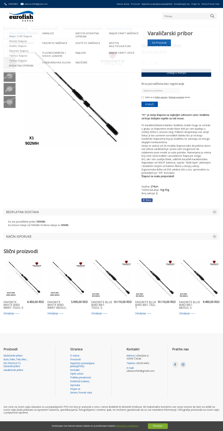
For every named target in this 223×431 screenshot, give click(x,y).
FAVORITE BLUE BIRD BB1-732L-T (145, 305)
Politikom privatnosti (176, 97)
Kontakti (75, 370)
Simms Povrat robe (211, 4)
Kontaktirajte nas (182, 4)
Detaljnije (11, 313)
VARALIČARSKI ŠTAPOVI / (52, 39)
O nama (74, 355)
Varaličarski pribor (119, 28)
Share (147, 200)
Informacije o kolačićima (127, 426)
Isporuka (75, 385)
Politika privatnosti (80, 377)
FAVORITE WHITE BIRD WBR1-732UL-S (13, 305)
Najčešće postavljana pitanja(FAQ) (157, 4)
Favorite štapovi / (73, 39)
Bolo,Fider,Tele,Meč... (45, 28)
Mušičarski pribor (15, 28)
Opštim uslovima (161, 97)
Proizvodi (135, 4)
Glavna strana (123, 4)
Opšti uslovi (76, 373)
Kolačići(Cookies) (79, 381)
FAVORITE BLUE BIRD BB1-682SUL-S (189, 305)
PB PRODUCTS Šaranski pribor (83, 28)
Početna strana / (11, 39)
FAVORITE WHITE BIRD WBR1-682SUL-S (57, 305)
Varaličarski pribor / (30, 39)
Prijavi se (195, 4)
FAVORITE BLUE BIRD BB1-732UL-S (101, 305)
